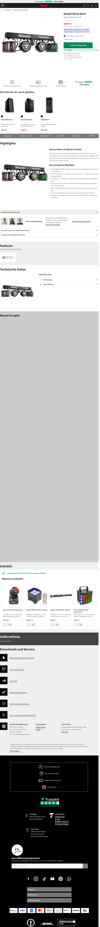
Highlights (8, 136)
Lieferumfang (76, 136)
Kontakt (38, 656)
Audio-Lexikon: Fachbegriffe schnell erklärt (23, 641)
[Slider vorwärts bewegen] (58, 43)
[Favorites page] (88, 5)
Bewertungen (45, 136)
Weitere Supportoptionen (81, 221)
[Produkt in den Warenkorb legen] (9, 550)
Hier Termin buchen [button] (53, 225)
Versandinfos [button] (13, 607)
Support (92, 136)
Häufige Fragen (40, 653)
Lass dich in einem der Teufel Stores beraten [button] (15, 230)
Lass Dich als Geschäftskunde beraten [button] (13, 235)
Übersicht (65, 658)
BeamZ (70, 58)
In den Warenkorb (78, 45)
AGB (61, 675)
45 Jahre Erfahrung (76, 57)
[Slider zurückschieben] (2, 43)
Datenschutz (28, 872)
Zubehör (60, 136)
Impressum (4, 872)
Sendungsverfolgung (61, 750)
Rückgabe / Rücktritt (62, 748)
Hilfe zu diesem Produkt (17, 596)
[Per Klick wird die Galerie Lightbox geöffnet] (30, 42)
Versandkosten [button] (76, 26)
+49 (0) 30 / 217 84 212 (16, 653)
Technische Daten (26, 136)
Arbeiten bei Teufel (59, 872)
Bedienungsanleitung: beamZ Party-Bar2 (22, 584)
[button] (2, 5)
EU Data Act (49, 872)
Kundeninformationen (14, 872)
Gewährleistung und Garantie (18, 619)
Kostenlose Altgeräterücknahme (19, 630)
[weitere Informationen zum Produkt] (4, 550)
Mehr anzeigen (14, 677)
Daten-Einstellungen (39, 872)
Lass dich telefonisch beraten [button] (10, 212)
